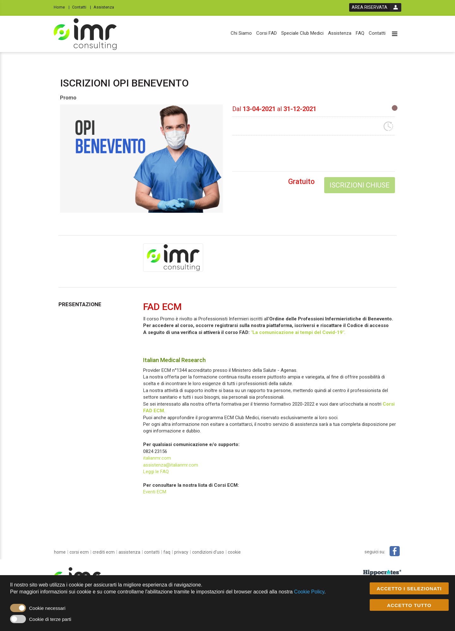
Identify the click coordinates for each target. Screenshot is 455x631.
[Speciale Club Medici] (302, 33)
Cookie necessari (47, 608)
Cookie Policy (309, 591)
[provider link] (173, 257)
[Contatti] (81, 6)
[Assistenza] (106, 6)
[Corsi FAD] (266, 33)
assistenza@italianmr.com (170, 465)
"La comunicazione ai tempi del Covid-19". (298, 332)
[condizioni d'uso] (208, 552)
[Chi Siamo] (241, 33)
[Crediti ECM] (104, 552)
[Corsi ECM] (79, 552)
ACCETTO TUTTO (409, 605)
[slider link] (382, 572)
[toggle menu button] (394, 34)
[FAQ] (360, 33)
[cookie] (234, 552)
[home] (60, 552)
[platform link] (85, 34)
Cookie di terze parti (50, 619)
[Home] (62, 6)
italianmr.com (157, 458)
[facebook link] (395, 551)
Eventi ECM (154, 492)
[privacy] (181, 552)
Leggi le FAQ (156, 471)
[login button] (375, 7)
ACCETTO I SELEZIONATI (409, 588)
